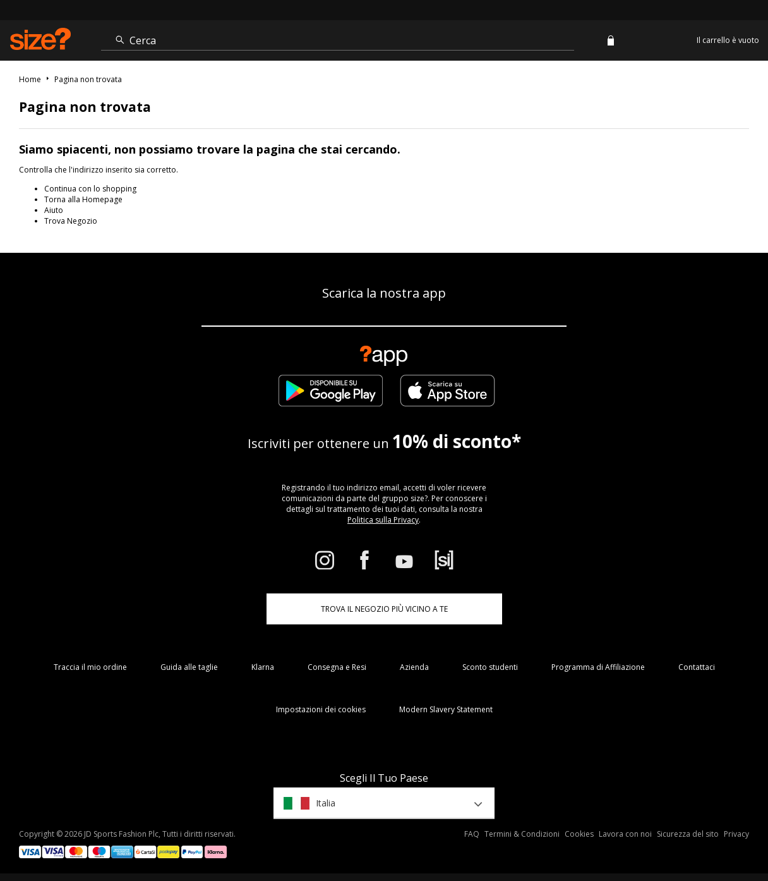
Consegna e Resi (337, 667)
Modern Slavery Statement (446, 709)
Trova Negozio (70, 221)
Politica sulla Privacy (383, 519)
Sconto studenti (490, 667)
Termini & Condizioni (522, 834)
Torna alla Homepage (83, 199)
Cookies (579, 834)
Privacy (736, 834)
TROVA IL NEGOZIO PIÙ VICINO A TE (384, 609)
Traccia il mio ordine (90, 667)
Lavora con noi (625, 834)
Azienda (414, 667)
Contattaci (696, 667)
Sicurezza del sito (688, 834)
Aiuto (53, 210)
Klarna (262, 667)
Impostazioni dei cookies (321, 709)
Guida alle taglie (189, 667)
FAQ (471, 834)
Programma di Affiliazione (598, 667)
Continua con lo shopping (90, 188)
